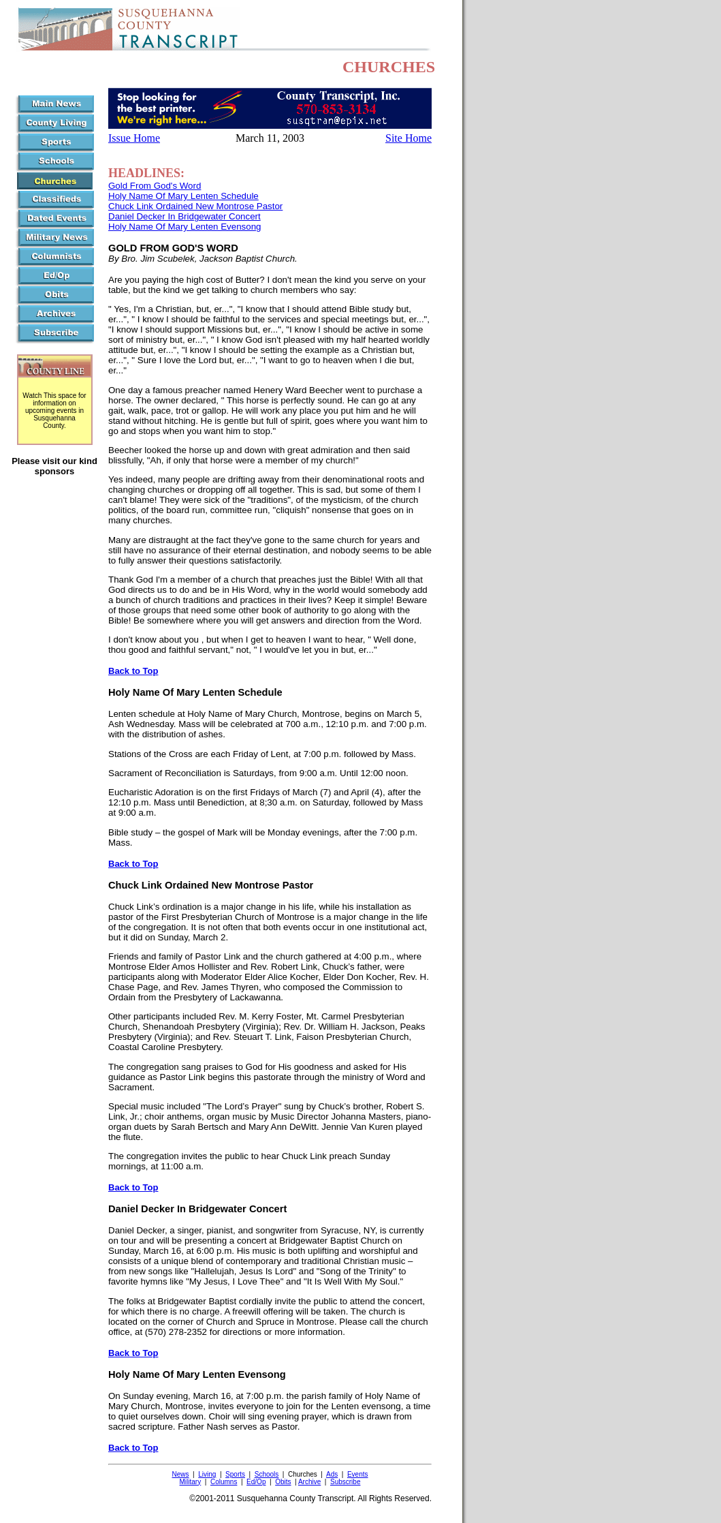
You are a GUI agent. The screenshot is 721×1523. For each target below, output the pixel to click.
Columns (223, 1482)
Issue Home (134, 138)
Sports (235, 1474)
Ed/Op (256, 1482)
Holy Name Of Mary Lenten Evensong (184, 226)
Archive (309, 1482)
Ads (332, 1474)
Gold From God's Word (154, 186)
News (180, 1474)
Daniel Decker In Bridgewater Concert (184, 216)
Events (357, 1474)
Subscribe (345, 1482)
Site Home (408, 138)
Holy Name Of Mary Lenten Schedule (183, 196)
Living (207, 1474)
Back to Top (133, 671)
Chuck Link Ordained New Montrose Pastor (195, 206)
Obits (283, 1482)
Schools (267, 1474)
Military (191, 1482)
